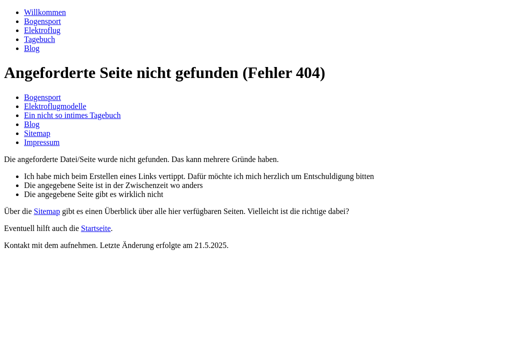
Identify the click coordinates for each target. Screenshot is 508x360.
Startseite (96, 228)
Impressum (42, 142)
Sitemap (37, 133)
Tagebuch (39, 39)
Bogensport (42, 21)
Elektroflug (42, 30)
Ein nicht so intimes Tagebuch (72, 115)
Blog (32, 48)
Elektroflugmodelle (55, 106)
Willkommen (45, 12)
